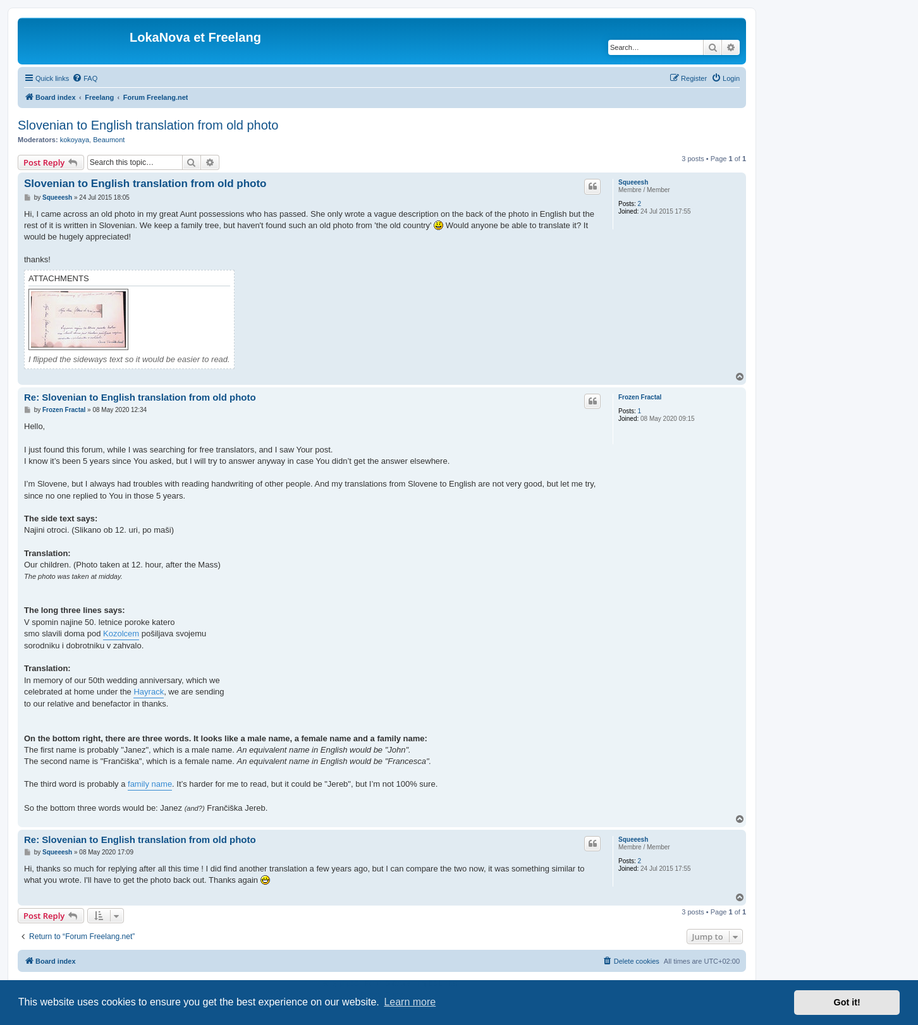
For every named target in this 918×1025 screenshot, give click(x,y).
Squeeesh (633, 182)
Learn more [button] (410, 1002)
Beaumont (109, 139)
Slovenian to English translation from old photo (148, 125)
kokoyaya (74, 139)
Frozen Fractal (639, 397)
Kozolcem (121, 633)
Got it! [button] (847, 1002)
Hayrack (148, 691)
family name (150, 784)
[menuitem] (84, 78)
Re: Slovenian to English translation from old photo (140, 397)
